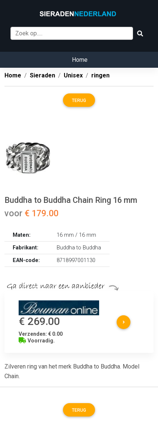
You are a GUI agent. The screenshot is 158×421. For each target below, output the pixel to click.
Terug (79, 100)
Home (80, 59)
